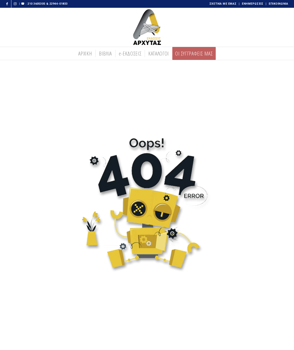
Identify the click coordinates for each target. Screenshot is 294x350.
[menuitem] (223, 4)
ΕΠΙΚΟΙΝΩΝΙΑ (278, 3)
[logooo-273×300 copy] (147, 27)
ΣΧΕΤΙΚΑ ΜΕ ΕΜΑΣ (223, 3)
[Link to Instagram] (15, 4)
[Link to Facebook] (7, 4)
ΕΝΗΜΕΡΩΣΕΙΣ (252, 3)
